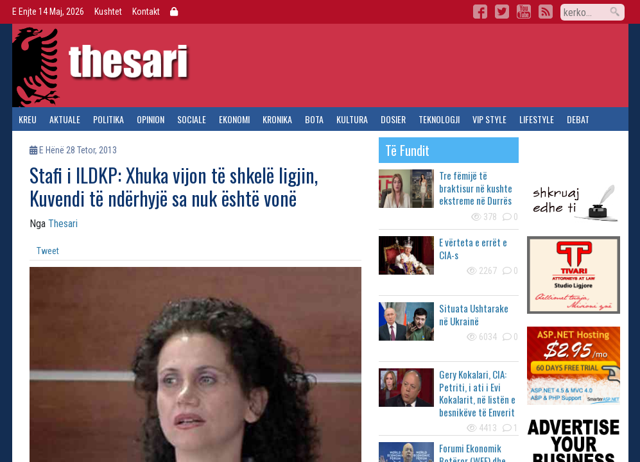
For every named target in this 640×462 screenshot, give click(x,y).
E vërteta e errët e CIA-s (473, 248)
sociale (191, 119)
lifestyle (536, 119)
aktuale (64, 119)
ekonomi (234, 119)
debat (578, 119)
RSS (546, 11)
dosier (393, 119)
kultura (352, 119)
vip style (489, 119)
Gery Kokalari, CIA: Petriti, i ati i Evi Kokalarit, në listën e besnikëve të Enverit (477, 393)
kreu (28, 119)
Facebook (480, 11)
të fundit (407, 150)
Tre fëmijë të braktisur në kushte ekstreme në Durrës (475, 187)
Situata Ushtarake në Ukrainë (473, 314)
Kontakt (146, 11)
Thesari (63, 224)
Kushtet (108, 11)
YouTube (524, 11)
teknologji (439, 119)
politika (108, 119)
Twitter (502, 11)
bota (314, 119)
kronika (277, 119)
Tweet (48, 251)
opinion (150, 119)
